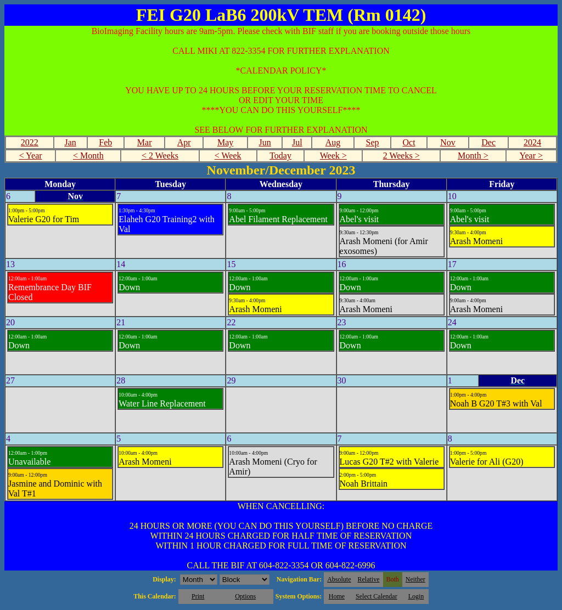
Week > (333, 155)
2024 (532, 142)
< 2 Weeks (160, 155)
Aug (333, 142)
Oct (408, 142)
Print (198, 596)
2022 (29, 142)
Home (337, 596)
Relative (369, 579)
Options (245, 596)
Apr (184, 142)
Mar (144, 142)
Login (416, 596)
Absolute (339, 579)
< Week (228, 155)
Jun (265, 142)
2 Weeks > (401, 155)
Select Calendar (376, 596)
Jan (70, 142)
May (225, 142)
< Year (30, 155)
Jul (297, 142)
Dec (488, 142)
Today (280, 155)
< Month (88, 155)
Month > (473, 155)
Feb (105, 142)
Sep (372, 142)
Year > (531, 155)
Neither (415, 579)
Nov (448, 142)
